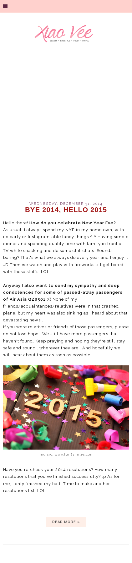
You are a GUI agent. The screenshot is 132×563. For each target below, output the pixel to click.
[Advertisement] (66, 126)
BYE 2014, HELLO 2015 (66, 210)
